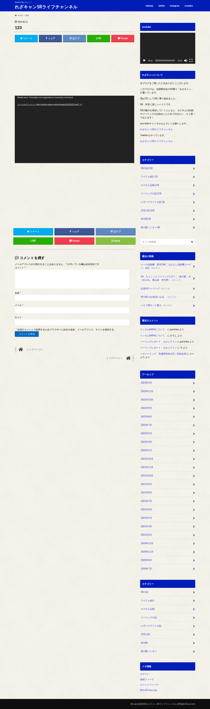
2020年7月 (146, 568)
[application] (74, 129)
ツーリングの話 (151, 193)
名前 (18, 293)
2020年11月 (147, 551)
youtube (189, 5)
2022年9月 (146, 408)
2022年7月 (146, 424)
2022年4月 (146, 441)
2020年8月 (146, 560)
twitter (161, 5)
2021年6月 (146, 509)
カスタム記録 (150, 185)
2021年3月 (146, 526)
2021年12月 (147, 458)
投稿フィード (147, 679)
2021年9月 (146, 484)
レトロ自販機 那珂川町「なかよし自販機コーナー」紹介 (166, 266)
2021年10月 (147, 475)
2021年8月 (146, 492)
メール (19, 305)
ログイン (144, 674)
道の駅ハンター (150, 227)
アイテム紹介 (149, 176)
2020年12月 (147, 543)
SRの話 (147, 168)
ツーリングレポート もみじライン (158, 341)
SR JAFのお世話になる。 (159, 297)
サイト (18, 317)
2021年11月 (147, 467)
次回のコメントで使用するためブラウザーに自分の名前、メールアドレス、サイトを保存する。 (66, 329)
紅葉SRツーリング (155, 288)
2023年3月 (146, 382)
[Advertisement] (74, 70)
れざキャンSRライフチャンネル (46, 6)
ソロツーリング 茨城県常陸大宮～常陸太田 (163, 353)
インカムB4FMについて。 (153, 329)
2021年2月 (146, 534)
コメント (20, 267)
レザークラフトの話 (153, 202)
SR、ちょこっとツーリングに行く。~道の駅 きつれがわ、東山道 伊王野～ (166, 278)
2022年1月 (146, 450)
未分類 (146, 218)
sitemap (149, 5)
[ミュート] (185, 60)
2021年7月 (146, 501)
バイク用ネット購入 (156, 305)
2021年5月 (146, 517)
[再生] (144, 60)
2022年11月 (147, 391)
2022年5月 (146, 433)
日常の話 (147, 210)
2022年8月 (146, 416)
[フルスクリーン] (191, 60)
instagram (174, 5)
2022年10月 (147, 399)
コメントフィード (149, 684)
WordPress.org (148, 690)
